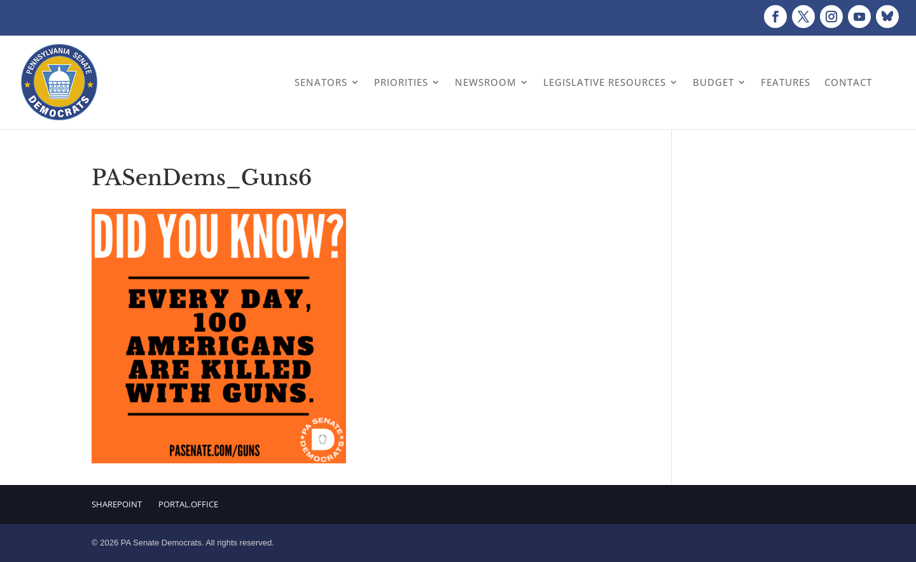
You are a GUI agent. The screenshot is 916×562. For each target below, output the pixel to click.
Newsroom (486, 82)
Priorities (401, 82)
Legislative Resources (604, 82)
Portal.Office (188, 504)
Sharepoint (117, 504)
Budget (713, 82)
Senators (321, 82)
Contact (848, 82)
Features (785, 82)
